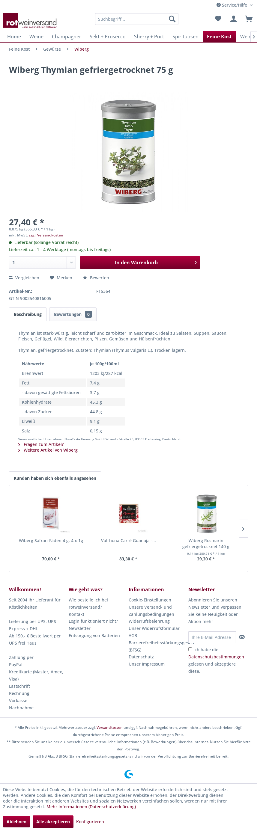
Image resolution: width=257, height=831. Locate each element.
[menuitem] (137, 19)
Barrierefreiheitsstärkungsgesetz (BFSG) (157, 646)
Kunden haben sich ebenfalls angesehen (55, 478)
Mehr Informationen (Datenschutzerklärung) (91, 806)
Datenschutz (141, 657)
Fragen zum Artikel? (41, 444)
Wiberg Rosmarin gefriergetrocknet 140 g (205, 543)
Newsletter (80, 628)
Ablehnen (16, 821)
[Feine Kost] (219, 36)
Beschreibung (28, 314)
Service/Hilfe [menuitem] (232, 5)
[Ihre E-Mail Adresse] (212, 637)
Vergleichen (24, 277)
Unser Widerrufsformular (154, 628)
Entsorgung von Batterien (94, 635)
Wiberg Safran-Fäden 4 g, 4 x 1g (51, 540)
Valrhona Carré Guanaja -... (128, 540)
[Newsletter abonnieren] (242, 637)
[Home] (14, 36)
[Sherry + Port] (149, 36)
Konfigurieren (90, 821)
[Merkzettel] (218, 19)
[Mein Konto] (233, 19)
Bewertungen (73, 314)
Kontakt (76, 614)
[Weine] (36, 36)
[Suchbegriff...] (137, 19)
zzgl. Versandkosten (46, 235)
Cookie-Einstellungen (150, 600)
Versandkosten (110, 727)
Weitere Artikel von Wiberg (48, 450)
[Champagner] (66, 36)
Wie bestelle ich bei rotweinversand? (88, 603)
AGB (133, 635)
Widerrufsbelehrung (149, 621)
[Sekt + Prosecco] (107, 36)
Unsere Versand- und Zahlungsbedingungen (151, 610)
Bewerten (96, 277)
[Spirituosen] (185, 36)
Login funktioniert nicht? (93, 621)
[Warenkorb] (247, 19)
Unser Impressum (147, 664)
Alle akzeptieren (53, 821)
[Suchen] (172, 19)
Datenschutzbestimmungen (216, 657)
